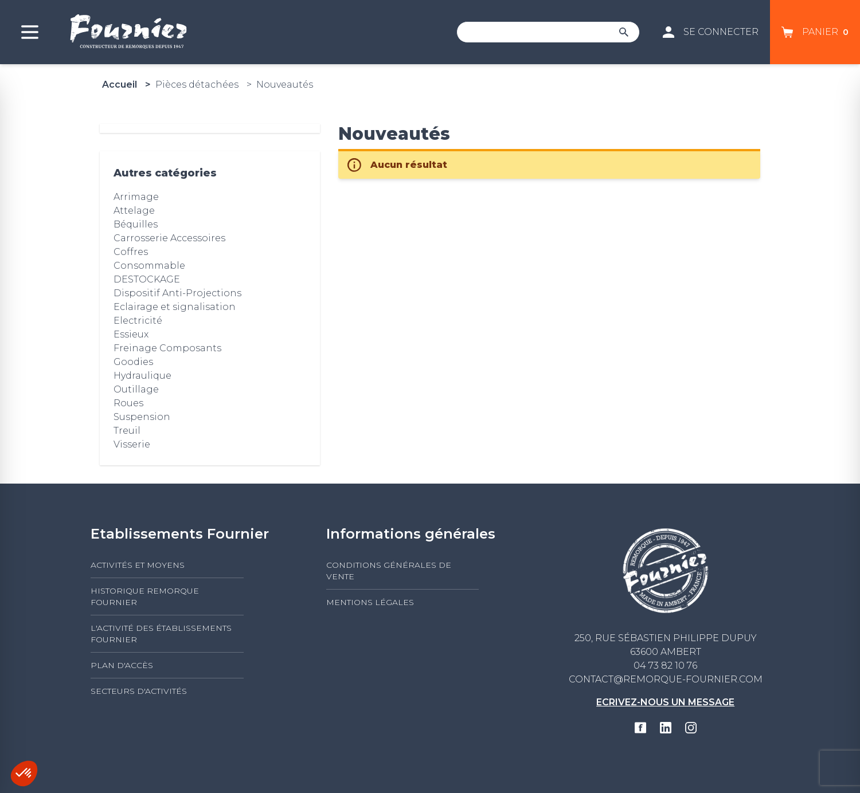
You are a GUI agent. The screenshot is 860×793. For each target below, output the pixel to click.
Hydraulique (142, 375)
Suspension (142, 416)
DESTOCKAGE (147, 279)
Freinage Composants (167, 348)
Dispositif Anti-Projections (177, 293)
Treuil (127, 430)
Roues (128, 403)
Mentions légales (370, 602)
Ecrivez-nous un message (665, 702)
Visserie (132, 444)
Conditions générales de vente (388, 571)
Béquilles (136, 224)
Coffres (131, 251)
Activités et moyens (138, 565)
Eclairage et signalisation (175, 306)
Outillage (136, 389)
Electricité (138, 320)
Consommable (149, 265)
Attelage (134, 210)
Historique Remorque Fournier (145, 596)
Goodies (133, 361)
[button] (24, 773)
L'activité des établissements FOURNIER (161, 634)
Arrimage (136, 196)
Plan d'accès (122, 665)
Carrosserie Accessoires (169, 238)
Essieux (131, 334)
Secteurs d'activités (139, 691)
